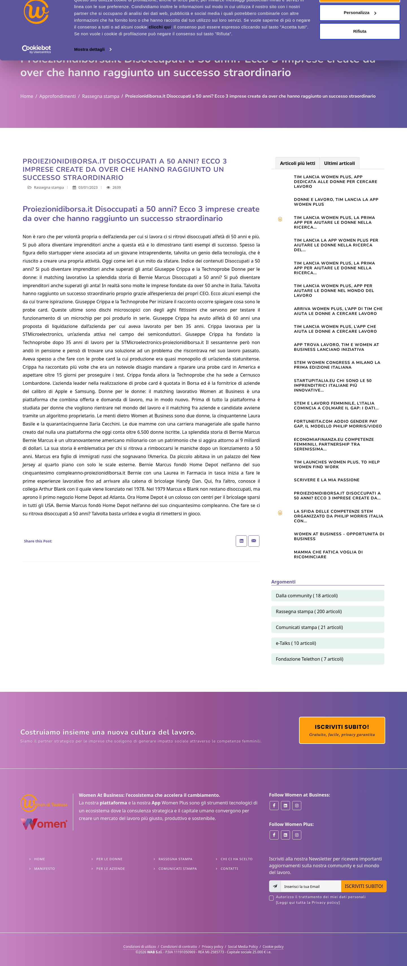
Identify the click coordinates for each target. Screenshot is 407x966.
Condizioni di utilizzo (140, 946)
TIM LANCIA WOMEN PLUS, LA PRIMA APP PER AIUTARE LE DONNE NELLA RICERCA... (334, 268)
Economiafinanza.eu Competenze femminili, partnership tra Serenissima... (334, 444)
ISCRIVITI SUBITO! (364, 886)
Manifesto (44, 868)
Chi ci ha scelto (237, 859)
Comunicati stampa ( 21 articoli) (309, 627)
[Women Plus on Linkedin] (285, 835)
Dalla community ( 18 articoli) (307, 596)
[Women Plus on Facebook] (274, 835)
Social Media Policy (243, 946)
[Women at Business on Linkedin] (285, 805)
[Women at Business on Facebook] (274, 805)
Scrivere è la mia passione (327, 480)
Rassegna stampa (100, 96)
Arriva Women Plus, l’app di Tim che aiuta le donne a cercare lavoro (338, 311)
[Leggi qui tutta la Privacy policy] (308, 902)
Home (26, 96)
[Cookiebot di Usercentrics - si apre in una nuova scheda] (36, 70)
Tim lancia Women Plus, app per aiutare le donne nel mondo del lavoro (334, 290)
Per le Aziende (110, 868)
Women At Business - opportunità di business (339, 536)
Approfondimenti (57, 96)
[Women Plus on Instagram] (296, 835)
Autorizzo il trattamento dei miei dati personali (331, 899)
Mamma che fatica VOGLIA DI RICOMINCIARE (328, 554)
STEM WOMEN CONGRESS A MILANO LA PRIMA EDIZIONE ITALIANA (337, 365)
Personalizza (360, 33)
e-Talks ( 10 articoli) (296, 643)
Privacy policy (212, 946)
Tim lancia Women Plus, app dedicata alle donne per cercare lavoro (335, 181)
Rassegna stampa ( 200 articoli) (309, 611)
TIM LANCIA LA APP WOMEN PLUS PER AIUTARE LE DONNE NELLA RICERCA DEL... (336, 245)
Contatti (229, 868)
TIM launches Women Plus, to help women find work (337, 465)
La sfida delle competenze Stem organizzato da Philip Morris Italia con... (338, 516)
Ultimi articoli (339, 163)
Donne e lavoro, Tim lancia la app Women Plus (336, 202)
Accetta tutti (360, 14)
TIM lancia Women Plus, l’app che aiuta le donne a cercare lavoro (335, 329)
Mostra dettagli (89, 70)
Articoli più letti (297, 163)
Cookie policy (273, 946)
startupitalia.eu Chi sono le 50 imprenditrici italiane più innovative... (333, 385)
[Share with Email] (253, 541)
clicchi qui (160, 47)
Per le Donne (109, 859)
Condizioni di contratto (179, 946)
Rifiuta (360, 52)
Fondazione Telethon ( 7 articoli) (309, 659)
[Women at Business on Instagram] (296, 805)
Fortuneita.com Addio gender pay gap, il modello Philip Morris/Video (338, 424)
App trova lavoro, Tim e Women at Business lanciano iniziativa (336, 347)
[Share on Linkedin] (241, 541)
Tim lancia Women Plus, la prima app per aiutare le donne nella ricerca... (334, 222)
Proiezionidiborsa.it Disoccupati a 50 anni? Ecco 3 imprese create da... (337, 496)
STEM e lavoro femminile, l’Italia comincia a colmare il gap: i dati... (336, 406)
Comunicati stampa (178, 868)
